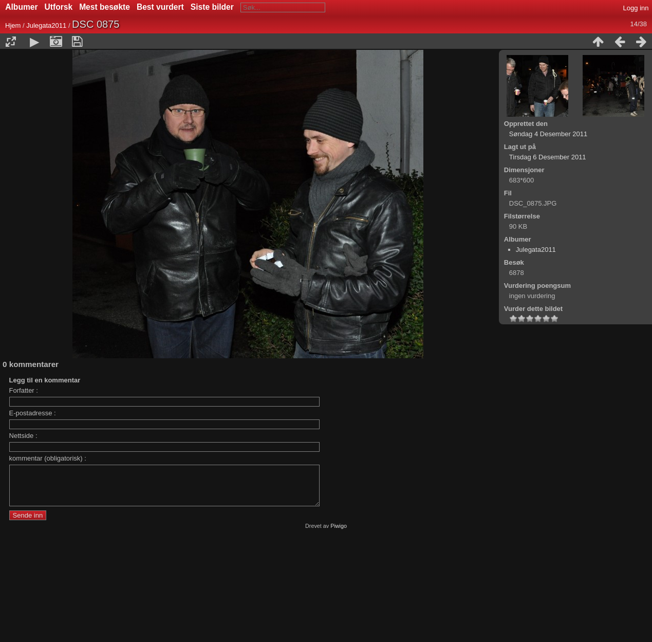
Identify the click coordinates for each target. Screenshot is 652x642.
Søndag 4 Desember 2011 (548, 134)
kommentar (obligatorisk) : (47, 458)
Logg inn (636, 8)
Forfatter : (23, 390)
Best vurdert (160, 7)
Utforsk (59, 7)
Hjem (13, 25)
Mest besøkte (104, 7)
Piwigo (338, 533)
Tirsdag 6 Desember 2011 (547, 157)
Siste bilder (212, 7)
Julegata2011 (46, 25)
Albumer (21, 7)
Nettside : (23, 435)
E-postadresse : (32, 413)
